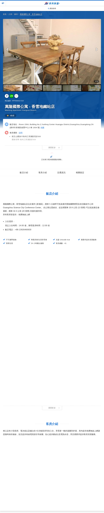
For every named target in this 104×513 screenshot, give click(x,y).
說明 (21, 133)
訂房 (10, 14)
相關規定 (80, 172)
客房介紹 (42, 172)
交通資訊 (61, 172)
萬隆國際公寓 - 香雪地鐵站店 (31, 14)
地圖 (42, 127)
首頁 (4, 14)
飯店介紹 (24, 172)
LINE (11, 96)
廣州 (16, 14)
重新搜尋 (52, 8)
